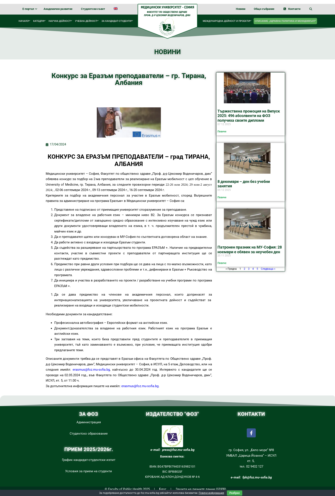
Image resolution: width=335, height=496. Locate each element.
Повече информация (211, 493)
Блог (162, 489)
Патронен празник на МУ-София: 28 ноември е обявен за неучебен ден (249, 249)
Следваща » (268, 268)
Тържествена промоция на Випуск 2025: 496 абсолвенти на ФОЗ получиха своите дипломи (248, 116)
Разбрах (234, 493)
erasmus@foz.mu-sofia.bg (91, 370)
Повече (221, 131)
